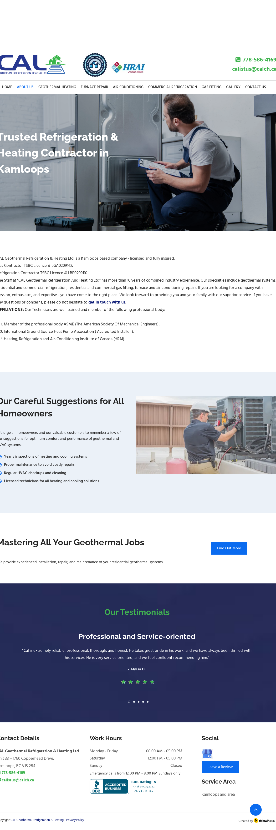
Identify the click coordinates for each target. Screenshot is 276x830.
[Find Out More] (229, 548)
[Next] (250, 671)
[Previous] (26, 671)
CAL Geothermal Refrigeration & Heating (37, 820)
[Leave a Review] (220, 767)
